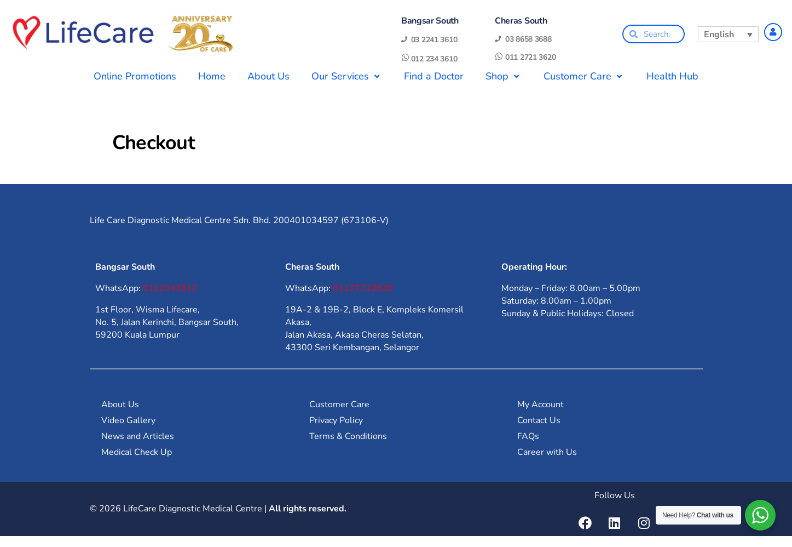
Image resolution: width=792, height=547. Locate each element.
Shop (503, 76)
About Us (268, 76)
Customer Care (584, 76)
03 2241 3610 (434, 40)
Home (212, 76)
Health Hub (672, 76)
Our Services (346, 76)
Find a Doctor (434, 76)
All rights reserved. (307, 509)
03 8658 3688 (528, 39)
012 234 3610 (434, 59)
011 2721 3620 (530, 57)
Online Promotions (135, 76)
